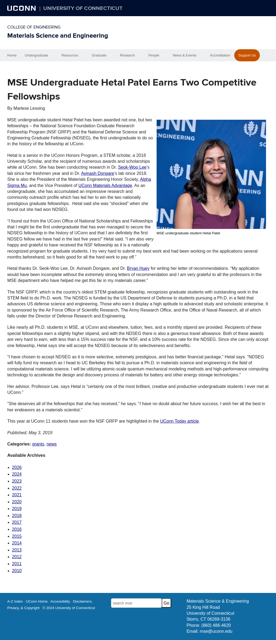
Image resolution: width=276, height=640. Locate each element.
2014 (17, 543)
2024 (17, 474)
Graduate (99, 55)
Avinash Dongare (97, 173)
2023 (17, 481)
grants (38, 444)
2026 (17, 467)
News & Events (184, 55)
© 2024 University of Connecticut (69, 608)
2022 (17, 488)
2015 (17, 536)
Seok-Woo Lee (132, 167)
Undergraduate (36, 55)
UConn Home (37, 601)
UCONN (22, 8)
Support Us (247, 55)
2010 (17, 570)
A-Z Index (15, 601)
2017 (17, 522)
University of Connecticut (83, 8)
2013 (17, 550)
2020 (17, 502)
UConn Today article (179, 421)
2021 (17, 495)
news (52, 444)
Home (12, 55)
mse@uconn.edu (216, 631)
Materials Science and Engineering (57, 36)
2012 (17, 556)
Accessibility (60, 601)
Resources (69, 55)
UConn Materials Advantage (105, 185)
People (153, 55)
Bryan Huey (138, 268)
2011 (17, 563)
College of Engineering (33, 27)
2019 (17, 508)
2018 (17, 515)
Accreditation (220, 55)
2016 (17, 529)
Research (127, 55)
